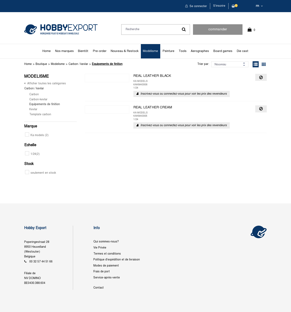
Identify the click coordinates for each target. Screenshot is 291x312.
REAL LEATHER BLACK (152, 76)
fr (257, 6)
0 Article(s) (253, 32)
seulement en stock (40, 173)
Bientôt (83, 51)
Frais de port (101, 271)
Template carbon (40, 114)
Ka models (36, 135)
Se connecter (198, 6)
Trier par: (203, 64)
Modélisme (150, 51)
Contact (98, 288)
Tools (183, 51)
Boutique (41, 64)
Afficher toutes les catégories (46, 83)
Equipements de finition (107, 64)
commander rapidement (217, 31)
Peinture (168, 51)
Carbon (34, 94)
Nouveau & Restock (124, 51)
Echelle (30, 145)
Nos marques (64, 51)
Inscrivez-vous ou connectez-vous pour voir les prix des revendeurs (183, 94)
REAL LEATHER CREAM (152, 107)
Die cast (242, 51)
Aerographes (200, 51)
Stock (29, 164)
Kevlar (33, 109)
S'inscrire (219, 6)
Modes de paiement (106, 265)
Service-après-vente (106, 277)
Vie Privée (99, 247)
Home (46, 51)
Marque (30, 126)
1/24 (32, 154)
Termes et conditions (107, 254)
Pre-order (99, 51)
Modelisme (58, 64)
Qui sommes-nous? (106, 241)
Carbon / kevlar (78, 64)
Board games (222, 51)
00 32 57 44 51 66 (41, 261)
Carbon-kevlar (38, 99)
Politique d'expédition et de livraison (116, 259)
